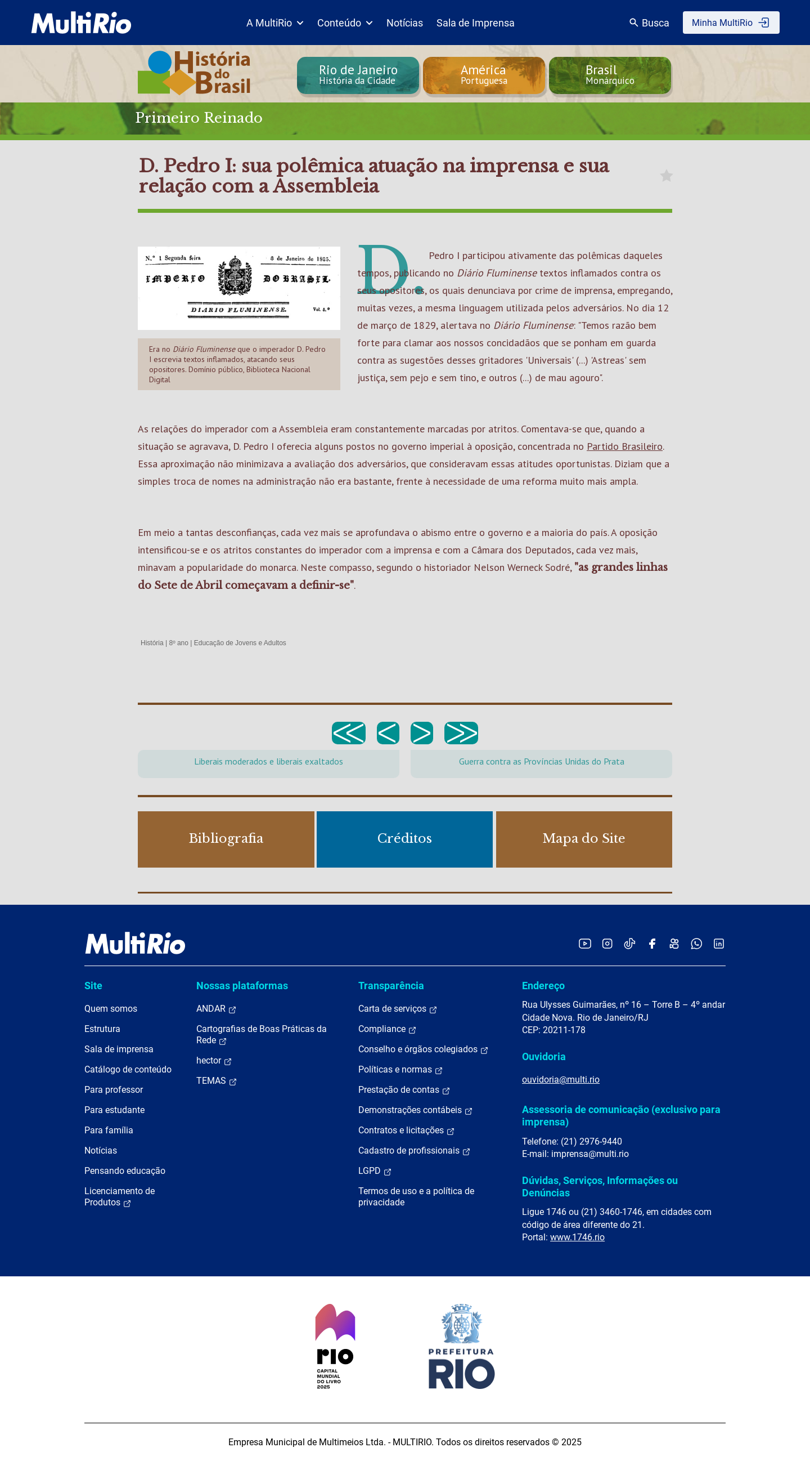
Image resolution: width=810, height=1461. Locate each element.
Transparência (391, 985)
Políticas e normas (400, 1069)
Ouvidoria (544, 1056)
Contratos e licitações (406, 1130)
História (152, 643)
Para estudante (114, 1110)
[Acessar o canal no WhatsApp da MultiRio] (697, 943)
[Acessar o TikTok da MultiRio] (630, 943)
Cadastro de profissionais (414, 1150)
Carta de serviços (398, 1009)
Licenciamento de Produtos (119, 1197)
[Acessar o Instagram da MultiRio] (607, 943)
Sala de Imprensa (475, 23)
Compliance (387, 1029)
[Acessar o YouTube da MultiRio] (585, 943)
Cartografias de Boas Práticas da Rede (261, 1035)
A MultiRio (275, 23)
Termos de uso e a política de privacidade (416, 1197)
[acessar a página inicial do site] (81, 22)
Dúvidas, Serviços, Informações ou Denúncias (600, 1186)
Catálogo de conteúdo (128, 1069)
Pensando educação (124, 1170)
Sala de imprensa (119, 1049)
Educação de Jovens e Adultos (240, 643)
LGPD (375, 1171)
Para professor (113, 1089)
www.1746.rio (577, 1237)
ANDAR (216, 1009)
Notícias (404, 23)
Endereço (543, 985)
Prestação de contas (404, 1090)
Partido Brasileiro (625, 446)
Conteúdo (345, 23)
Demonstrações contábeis (415, 1110)
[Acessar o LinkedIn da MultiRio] (719, 943)
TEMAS (216, 1081)
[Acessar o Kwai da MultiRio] (674, 943)
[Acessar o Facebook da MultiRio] (652, 943)
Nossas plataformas (242, 985)
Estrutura (102, 1029)
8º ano (178, 643)
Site (93, 985)
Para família (108, 1130)
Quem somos (110, 1008)
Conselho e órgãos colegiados (423, 1049)
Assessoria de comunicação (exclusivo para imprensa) (621, 1115)
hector (214, 1060)
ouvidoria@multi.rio (561, 1079)
